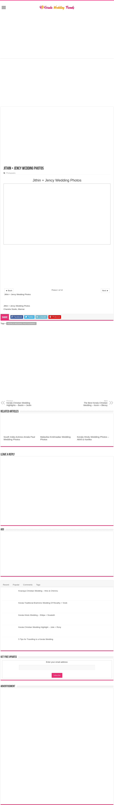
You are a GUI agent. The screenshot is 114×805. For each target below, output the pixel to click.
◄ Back (8, 290)
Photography (11, 173)
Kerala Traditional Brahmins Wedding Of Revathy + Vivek (42, 603)
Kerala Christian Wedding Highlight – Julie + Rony (39, 627)
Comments (28, 585)
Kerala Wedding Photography (21, 323)
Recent (6, 585)
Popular (16, 585)
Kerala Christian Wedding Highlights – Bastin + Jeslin (22, 403)
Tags (38, 585)
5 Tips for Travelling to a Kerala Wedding (35, 639)
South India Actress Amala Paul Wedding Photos (19, 438)
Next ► (105, 290)
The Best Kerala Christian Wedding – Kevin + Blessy (92, 403)
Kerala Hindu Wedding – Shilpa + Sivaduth (36, 615)
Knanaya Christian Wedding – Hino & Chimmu (38, 591)
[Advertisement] (57, 34)
